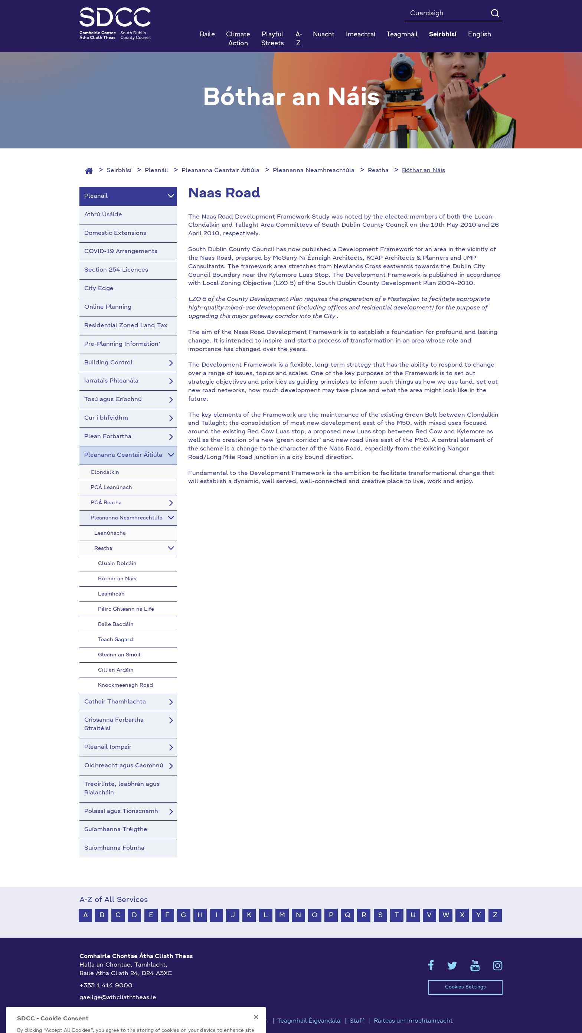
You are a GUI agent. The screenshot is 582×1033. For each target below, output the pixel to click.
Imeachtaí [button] (360, 35)
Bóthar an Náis (423, 171)
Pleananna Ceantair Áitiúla (220, 171)
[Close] (256, 1027)
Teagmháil (402, 35)
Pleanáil (156, 171)
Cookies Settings (465, 987)
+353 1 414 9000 (106, 986)
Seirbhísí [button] (443, 35)
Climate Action (238, 39)
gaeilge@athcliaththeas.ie (117, 998)
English (479, 35)
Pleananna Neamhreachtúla (313, 171)
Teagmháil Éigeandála (308, 1021)
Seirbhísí (119, 171)
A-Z (298, 39)
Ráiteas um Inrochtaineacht (413, 1021)
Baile (207, 35)
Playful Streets (272, 39)
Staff (357, 1021)
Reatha (378, 171)
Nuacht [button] (323, 35)
